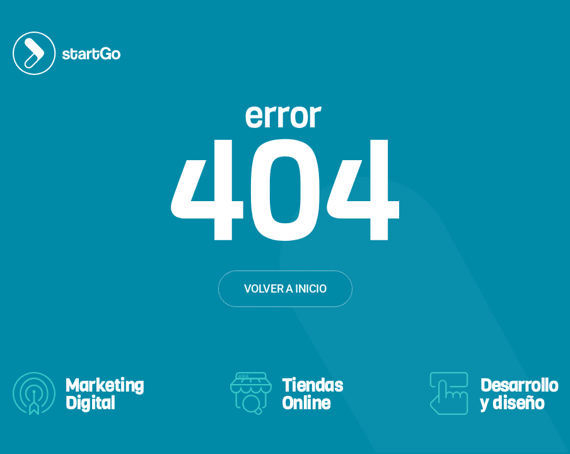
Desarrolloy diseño (518, 394)
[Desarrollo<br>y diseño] (449, 393)
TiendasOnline (312, 394)
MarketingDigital (104, 394)
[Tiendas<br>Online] (251, 393)
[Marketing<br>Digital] (34, 393)
